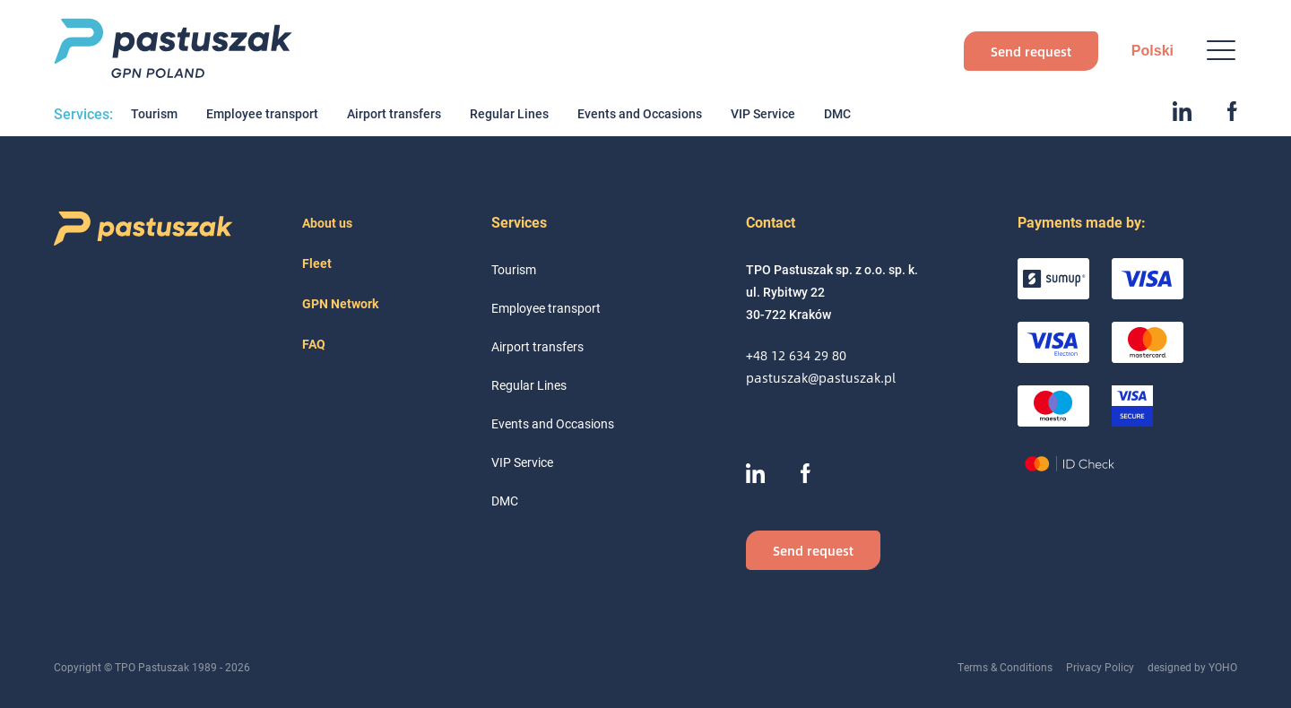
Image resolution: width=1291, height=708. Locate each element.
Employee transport (262, 113)
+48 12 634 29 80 (796, 355)
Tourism (154, 113)
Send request (1031, 51)
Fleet (317, 263)
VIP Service (763, 113)
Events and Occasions (639, 113)
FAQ (313, 343)
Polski (1152, 50)
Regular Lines (509, 113)
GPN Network (340, 303)
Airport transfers (394, 113)
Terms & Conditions (1005, 667)
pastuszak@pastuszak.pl (821, 377)
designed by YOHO (1192, 667)
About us (327, 222)
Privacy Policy (1100, 667)
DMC (837, 113)
